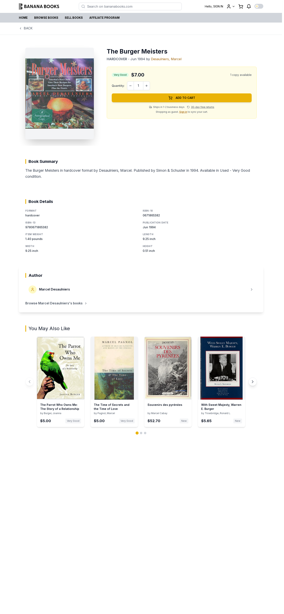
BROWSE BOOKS (46, 17)
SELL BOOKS (74, 17)
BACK (26, 28)
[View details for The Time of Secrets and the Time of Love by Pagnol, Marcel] (114, 382)
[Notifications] (248, 6)
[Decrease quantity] (130, 86)
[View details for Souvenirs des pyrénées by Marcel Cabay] (168, 382)
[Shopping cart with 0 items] (240, 6)
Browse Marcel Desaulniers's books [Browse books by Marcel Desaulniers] (56, 303)
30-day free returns (202, 107)
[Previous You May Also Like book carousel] (29, 381)
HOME (23, 17)
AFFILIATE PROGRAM (104, 17)
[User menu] (230, 6)
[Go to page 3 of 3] (145, 433)
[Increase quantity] (146, 86)
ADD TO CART (181, 98)
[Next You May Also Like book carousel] (252, 381)
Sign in (183, 111)
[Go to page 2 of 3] (141, 433)
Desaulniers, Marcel (166, 59)
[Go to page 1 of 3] (136, 432)
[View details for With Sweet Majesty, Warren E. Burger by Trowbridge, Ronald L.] (221, 382)
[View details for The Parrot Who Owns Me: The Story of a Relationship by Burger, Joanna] (60, 382)
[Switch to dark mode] (258, 6)
